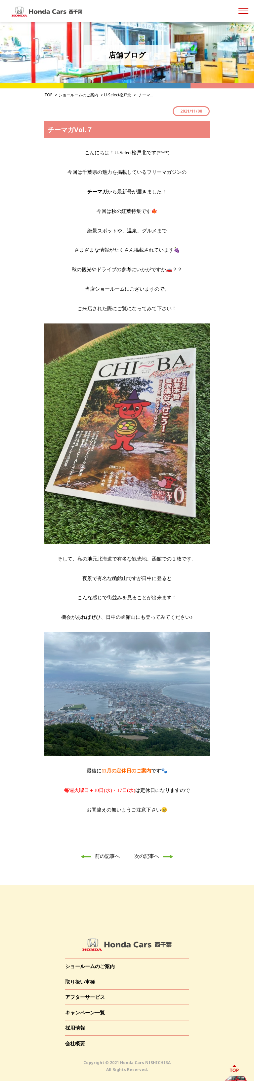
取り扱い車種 (80, 981)
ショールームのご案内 (78, 95)
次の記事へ (155, 856)
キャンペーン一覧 (85, 1012)
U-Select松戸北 (117, 95)
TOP (48, 95)
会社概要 (75, 1043)
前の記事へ (98, 856)
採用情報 (75, 1027)
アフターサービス (85, 997)
